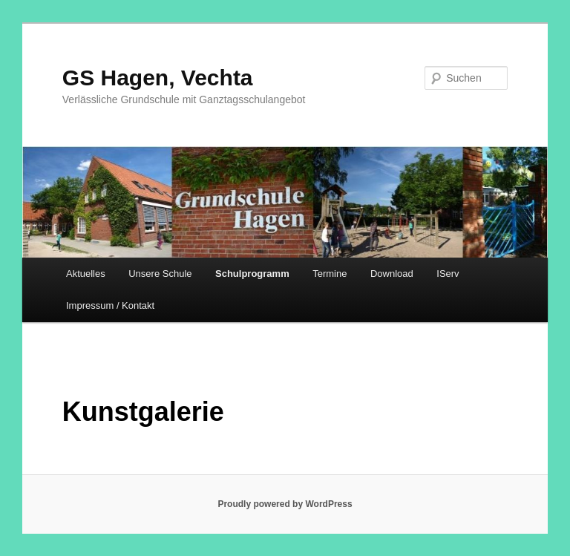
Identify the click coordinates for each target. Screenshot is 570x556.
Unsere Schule (159, 273)
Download (391, 273)
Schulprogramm (252, 273)
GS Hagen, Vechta (157, 77)
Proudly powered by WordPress (284, 504)
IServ (447, 273)
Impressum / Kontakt (110, 305)
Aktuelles (85, 273)
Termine (329, 273)
